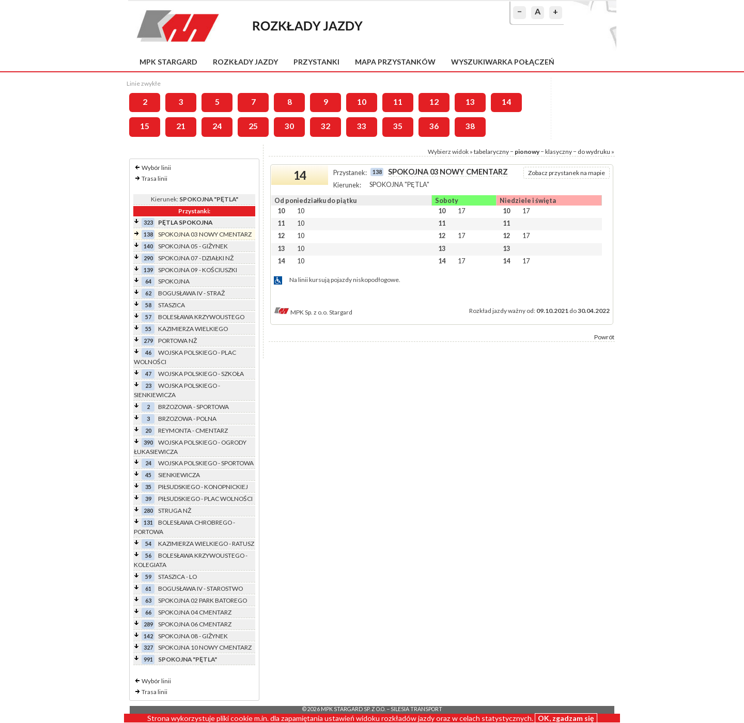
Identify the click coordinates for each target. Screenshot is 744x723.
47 (148, 373)
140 (148, 246)
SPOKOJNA (174, 281)
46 (148, 352)
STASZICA (171, 305)
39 (148, 498)
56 (148, 555)
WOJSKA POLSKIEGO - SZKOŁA (201, 374)
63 (148, 600)
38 (470, 126)
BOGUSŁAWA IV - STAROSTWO (200, 588)
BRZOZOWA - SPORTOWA (193, 407)
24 (217, 126)
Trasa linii (154, 178)
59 (148, 576)
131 (148, 522)
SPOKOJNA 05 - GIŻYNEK (193, 246)
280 (148, 510)
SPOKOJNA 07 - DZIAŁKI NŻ (196, 258)
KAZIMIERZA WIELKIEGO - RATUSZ (206, 543)
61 (148, 588)
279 (148, 340)
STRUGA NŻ (174, 510)
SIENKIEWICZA (179, 475)
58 (148, 305)
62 (148, 293)
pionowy (527, 151)
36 (434, 126)
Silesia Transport (416, 709)
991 (148, 659)
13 (470, 101)
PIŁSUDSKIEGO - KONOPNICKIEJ (203, 487)
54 (148, 543)
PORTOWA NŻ (177, 340)
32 (325, 126)
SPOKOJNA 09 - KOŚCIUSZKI (197, 270)
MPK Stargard (168, 61)
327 (148, 647)
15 (144, 126)
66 (148, 612)
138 (148, 234)
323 (148, 222)
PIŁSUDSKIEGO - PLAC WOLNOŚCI (205, 498)
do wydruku (594, 151)
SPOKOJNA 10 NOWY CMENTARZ (205, 647)
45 (148, 474)
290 (148, 258)
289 (148, 624)
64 (148, 281)
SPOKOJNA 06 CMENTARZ (194, 624)
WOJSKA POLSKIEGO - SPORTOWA (206, 463)
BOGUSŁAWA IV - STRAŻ (191, 293)
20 (148, 430)
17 (461, 211)
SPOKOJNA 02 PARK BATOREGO (202, 600)
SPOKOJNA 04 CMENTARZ (194, 612)
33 (361, 126)
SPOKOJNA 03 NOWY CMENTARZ (205, 234)
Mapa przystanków (395, 61)
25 (253, 126)
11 (397, 101)
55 (148, 328)
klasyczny (558, 151)
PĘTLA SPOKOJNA (185, 222)
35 (397, 126)
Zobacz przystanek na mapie (566, 173)
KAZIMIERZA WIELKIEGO (193, 329)
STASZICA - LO (177, 576)
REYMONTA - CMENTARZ (193, 430)
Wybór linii (156, 167)
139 (148, 269)
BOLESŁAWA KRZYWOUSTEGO (201, 317)
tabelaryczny (491, 151)
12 (434, 101)
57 (148, 316)
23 (148, 385)
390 (148, 442)
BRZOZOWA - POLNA (187, 418)
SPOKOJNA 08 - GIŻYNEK (193, 636)
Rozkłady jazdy (245, 61)
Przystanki (316, 61)
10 (361, 101)
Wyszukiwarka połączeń (502, 61)
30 (289, 126)
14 (506, 101)
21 (180, 126)
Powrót (604, 337)
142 (148, 636)
